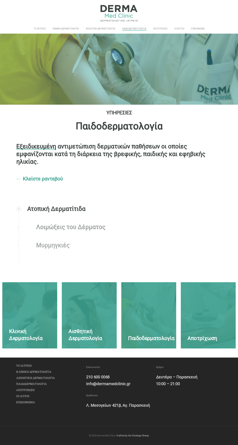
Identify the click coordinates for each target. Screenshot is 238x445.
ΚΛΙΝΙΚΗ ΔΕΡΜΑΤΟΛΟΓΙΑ (33, 371)
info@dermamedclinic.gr (108, 384)
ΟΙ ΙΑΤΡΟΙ (22, 396)
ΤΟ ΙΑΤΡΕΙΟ (24, 365)
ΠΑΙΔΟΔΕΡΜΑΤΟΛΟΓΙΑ (31, 384)
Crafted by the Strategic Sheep (133, 435)
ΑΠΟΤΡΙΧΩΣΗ (25, 390)
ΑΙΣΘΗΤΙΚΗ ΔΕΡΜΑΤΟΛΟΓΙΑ (35, 378)
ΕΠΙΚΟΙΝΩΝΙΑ (25, 402)
